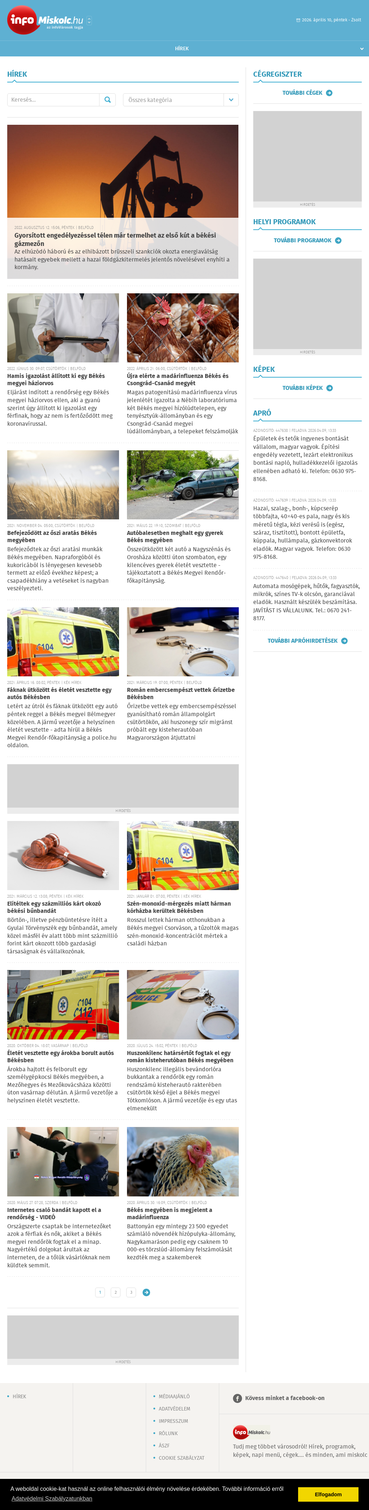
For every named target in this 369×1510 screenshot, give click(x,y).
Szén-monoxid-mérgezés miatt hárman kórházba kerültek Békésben (179, 907)
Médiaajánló (174, 1397)
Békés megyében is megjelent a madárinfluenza (169, 1214)
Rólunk (168, 1434)
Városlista (89, 20)
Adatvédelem (174, 1409)
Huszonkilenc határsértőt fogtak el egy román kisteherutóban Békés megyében (180, 1057)
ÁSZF (164, 1446)
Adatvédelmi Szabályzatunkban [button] (52, 1499)
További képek (303, 388)
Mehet (107, 99)
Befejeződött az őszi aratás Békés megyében (52, 537)
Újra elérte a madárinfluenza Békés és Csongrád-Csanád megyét (178, 380)
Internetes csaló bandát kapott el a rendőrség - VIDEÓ (54, 1214)
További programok (302, 240)
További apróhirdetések (303, 641)
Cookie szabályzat (181, 1458)
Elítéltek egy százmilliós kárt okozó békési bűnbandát (54, 907)
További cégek (302, 93)
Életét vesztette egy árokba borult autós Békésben (60, 1057)
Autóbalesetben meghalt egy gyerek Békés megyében (175, 537)
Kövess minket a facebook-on (285, 1398)
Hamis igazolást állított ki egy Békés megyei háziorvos (56, 380)
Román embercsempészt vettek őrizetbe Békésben (181, 694)
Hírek (182, 49)
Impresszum (173, 1421)
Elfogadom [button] (328, 1494)
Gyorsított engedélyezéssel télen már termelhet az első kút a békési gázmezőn (115, 240)
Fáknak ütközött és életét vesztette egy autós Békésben (59, 694)
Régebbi (146, 1292)
